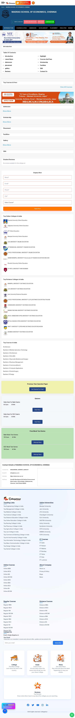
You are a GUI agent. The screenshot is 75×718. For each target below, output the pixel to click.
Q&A (41, 68)
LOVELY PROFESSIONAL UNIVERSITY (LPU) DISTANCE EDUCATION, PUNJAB (29, 301)
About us (42, 570)
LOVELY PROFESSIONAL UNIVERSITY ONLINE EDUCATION (24, 254)
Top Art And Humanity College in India (15, 539)
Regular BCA (7, 623)
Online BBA (7, 584)
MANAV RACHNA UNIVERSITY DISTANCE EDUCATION (23, 312)
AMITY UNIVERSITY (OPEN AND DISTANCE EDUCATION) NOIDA (25, 328)
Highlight (43, 56)
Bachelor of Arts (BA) (9, 357)
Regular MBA (8, 606)
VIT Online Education (13, 232)
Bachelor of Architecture (10, 354)
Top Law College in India (11, 533)
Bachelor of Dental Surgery (10, 373)
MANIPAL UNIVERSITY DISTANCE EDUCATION (20, 285)
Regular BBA (7, 621)
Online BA (7, 590)
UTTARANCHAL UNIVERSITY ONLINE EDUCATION (21, 249)
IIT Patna (42, 556)
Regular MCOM (8, 615)
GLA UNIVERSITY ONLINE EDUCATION (18, 243)
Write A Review (17, 22)
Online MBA (7, 570)
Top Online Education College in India (15, 522)
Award (70, 27)
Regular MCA (8, 609)
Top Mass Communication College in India (16, 545)
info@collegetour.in (13, 636)
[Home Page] (10, 3)
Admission (32, 27)
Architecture (6, 348)
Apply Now (44, 21)
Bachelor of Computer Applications (13, 370)
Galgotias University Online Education (18, 227)
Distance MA (43, 612)
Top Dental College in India (12, 550)
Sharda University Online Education (17, 222)
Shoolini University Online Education (18, 265)
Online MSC (7, 581)
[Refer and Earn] (27, 3)
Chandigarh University (46, 516)
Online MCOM (8, 579)
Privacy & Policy (44, 573)
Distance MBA (44, 606)
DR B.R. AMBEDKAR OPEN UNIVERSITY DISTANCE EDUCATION (25, 317)
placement (8, 65)
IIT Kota (42, 558)
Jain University (44, 511)
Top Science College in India (12, 516)
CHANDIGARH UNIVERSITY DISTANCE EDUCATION (22, 307)
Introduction (8, 27)
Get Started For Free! (37, 391)
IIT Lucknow (43, 561)
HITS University (44, 530)
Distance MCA (44, 609)
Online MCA (7, 573)
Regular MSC (8, 618)
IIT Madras (43, 550)
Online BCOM (8, 593)
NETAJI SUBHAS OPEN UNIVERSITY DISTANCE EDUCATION (24, 323)
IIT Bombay (43, 553)
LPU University (44, 513)
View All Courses (66, 87)
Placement (54, 27)
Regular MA (7, 612)
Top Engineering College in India (13, 508)
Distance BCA (44, 621)
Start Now (37, 411)
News (41, 579)
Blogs (41, 576)
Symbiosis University (46, 528)
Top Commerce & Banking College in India (16, 536)
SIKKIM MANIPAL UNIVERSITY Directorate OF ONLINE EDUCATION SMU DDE (28, 259)
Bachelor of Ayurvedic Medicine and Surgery (15, 361)
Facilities (63, 27)
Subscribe (58, 644)
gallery (7, 68)
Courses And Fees (46, 59)
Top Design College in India (12, 547)
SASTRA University (45, 522)
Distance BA (43, 623)
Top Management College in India (14, 511)
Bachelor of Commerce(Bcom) (12, 367)
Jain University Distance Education (17, 296)
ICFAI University (44, 536)
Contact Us (43, 71)
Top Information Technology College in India (17, 542)
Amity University (45, 525)
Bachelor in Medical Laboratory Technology (15, 351)
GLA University (44, 519)
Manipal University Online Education (18, 238)
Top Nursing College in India (12, 525)
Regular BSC (7, 632)
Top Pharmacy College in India (13, 528)
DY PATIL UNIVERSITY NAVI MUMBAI (18, 270)
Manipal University (45, 508)
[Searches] (17, 3)
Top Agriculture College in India (13, 530)
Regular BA (7, 626)
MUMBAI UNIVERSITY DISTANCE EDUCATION (20, 333)
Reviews (7, 71)
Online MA (7, 576)
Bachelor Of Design (8, 376)
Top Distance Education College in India (16, 519)
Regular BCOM (8, 629)
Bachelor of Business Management (13, 364)
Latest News (9, 59)
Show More (7, 111)
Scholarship (43, 27)
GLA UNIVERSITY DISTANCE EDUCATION (19, 290)
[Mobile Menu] (3, 3)
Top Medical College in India (12, 513)
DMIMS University (45, 533)
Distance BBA (44, 618)
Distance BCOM (44, 626)
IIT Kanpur (43, 547)
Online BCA (7, 587)
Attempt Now (37, 444)
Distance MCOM (45, 615)
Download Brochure (31, 21)
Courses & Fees (21, 27)
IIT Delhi (42, 544)
